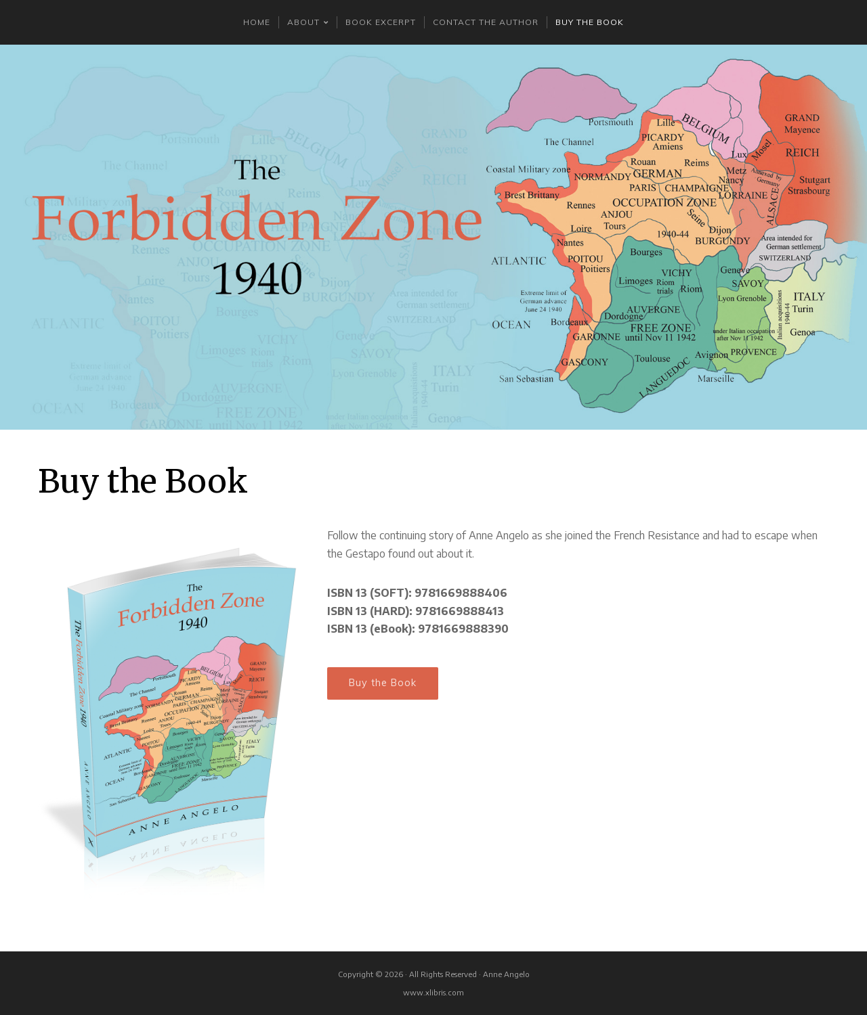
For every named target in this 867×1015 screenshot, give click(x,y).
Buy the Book (383, 683)
